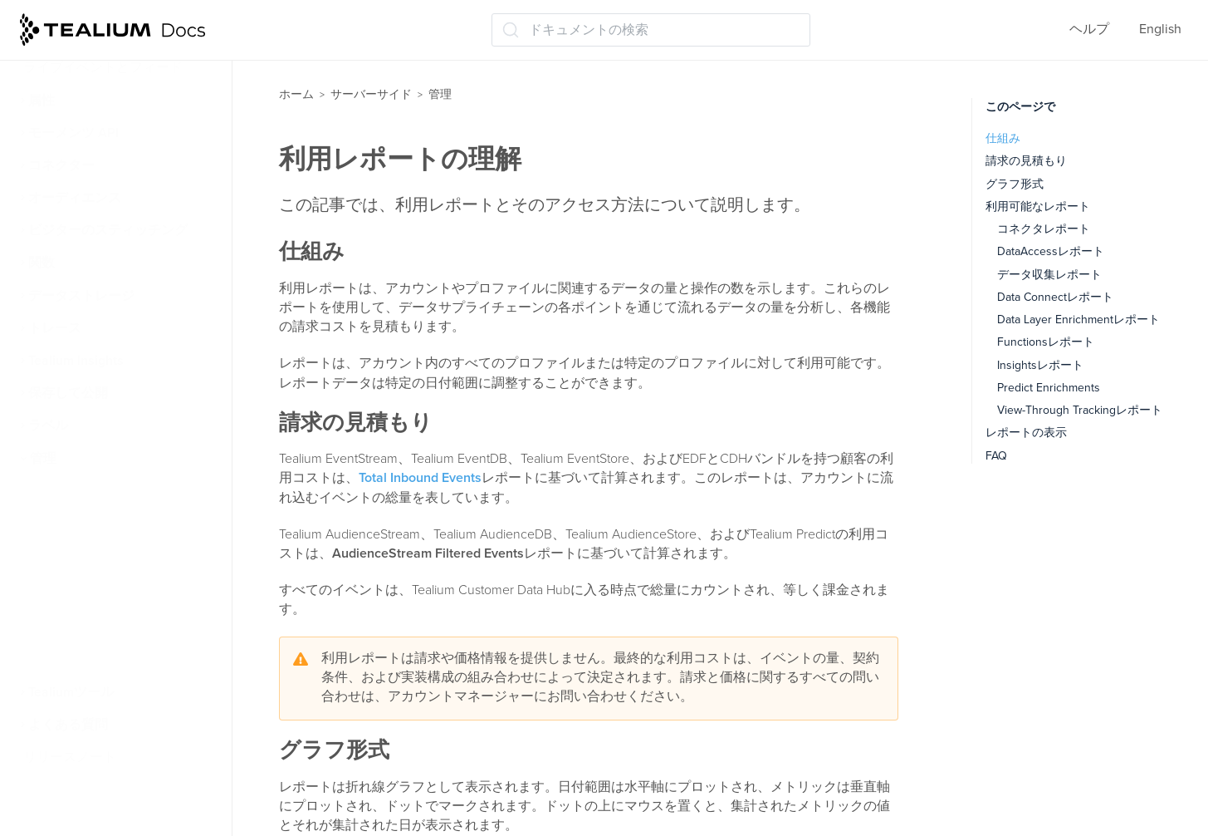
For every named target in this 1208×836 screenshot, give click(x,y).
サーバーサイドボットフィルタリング (131, 618)
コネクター (61, 165)
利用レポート (78, 660)
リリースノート (69, 757)
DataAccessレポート (1050, 251)
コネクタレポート (1043, 229)
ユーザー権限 (76, 491)
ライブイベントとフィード (103, 67)
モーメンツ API (73, 133)
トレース (54, 328)
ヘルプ (1089, 29)
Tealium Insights (76, 360)
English (1160, 29)
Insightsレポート (1040, 365)
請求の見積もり (1026, 161)
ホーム (296, 94)
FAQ (996, 456)
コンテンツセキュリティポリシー (131, 565)
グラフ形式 (1014, 184)
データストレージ (81, 296)
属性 (41, 100)
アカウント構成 (84, 523)
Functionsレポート (1045, 342)
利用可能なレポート (1037, 206)
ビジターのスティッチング (108, 230)
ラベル (48, 425)
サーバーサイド (371, 94)
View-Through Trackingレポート (1079, 410)
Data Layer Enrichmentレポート (1078, 319)
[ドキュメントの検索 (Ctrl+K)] (651, 30)
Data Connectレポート (1055, 297)
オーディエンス (74, 197)
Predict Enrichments (1048, 388)
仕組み (1002, 138)
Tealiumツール (71, 692)
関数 (41, 262)
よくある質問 (68, 724)
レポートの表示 (1026, 432)
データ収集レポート (1049, 275)
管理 (43, 458)
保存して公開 (68, 393)
